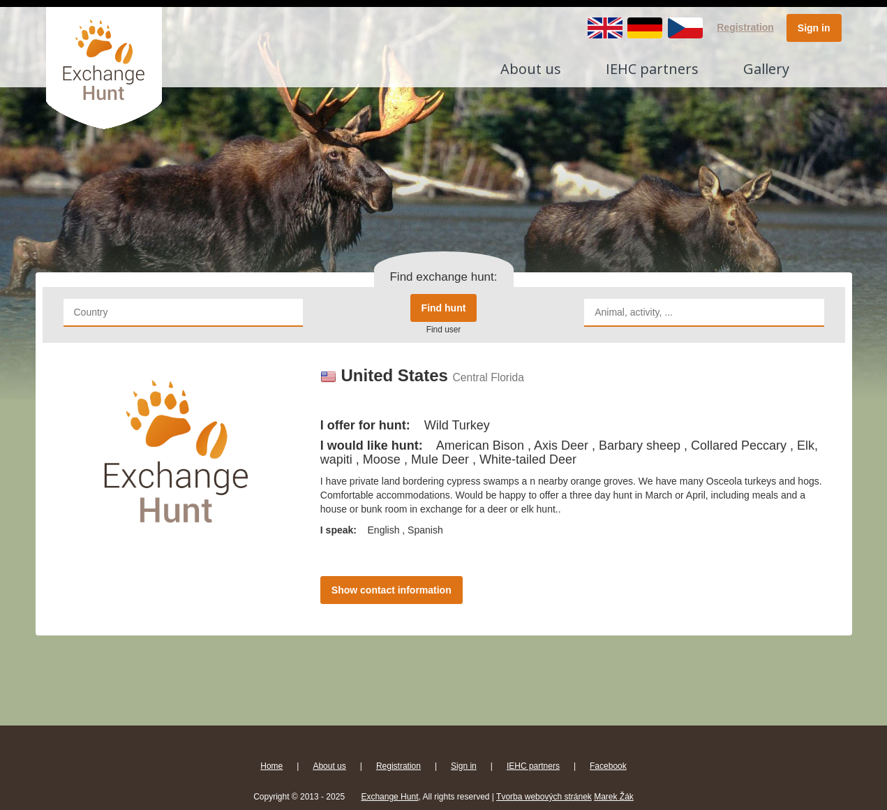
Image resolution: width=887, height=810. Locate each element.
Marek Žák (614, 797)
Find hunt (444, 308)
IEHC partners (652, 68)
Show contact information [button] (391, 590)
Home (271, 766)
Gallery (766, 68)
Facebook (608, 766)
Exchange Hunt (389, 797)
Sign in (814, 28)
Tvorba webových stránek (544, 797)
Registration (745, 27)
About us (530, 68)
